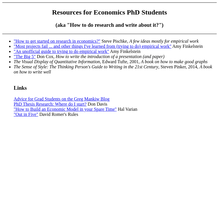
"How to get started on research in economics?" (57, 41)
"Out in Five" (26, 114)
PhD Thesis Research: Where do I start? (50, 104)
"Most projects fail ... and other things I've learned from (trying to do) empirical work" (92, 46)
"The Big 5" (25, 56)
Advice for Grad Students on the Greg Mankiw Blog (62, 99)
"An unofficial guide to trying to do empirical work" (61, 51)
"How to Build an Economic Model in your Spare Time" (65, 109)
